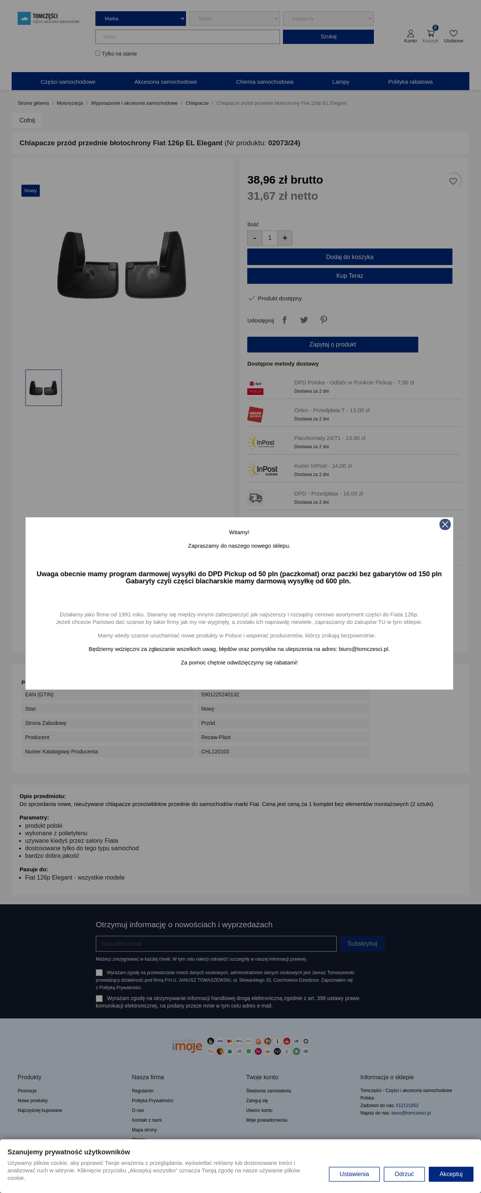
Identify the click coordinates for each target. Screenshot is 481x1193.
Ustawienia (354, 1174)
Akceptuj (451, 1174)
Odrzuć (404, 1174)
